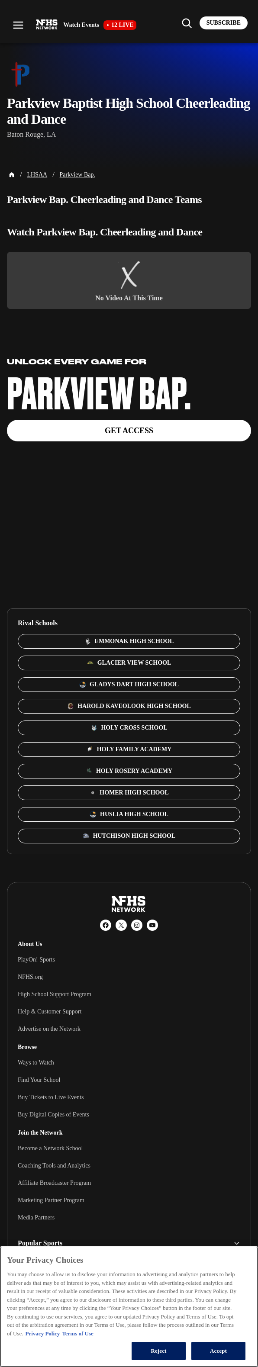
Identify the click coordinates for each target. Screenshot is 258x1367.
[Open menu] (18, 25)
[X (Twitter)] (121, 925)
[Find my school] (186, 23)
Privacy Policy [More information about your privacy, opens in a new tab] (43, 1333)
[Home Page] (11, 175)
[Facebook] (105, 925)
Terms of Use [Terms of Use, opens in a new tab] (77, 1333)
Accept (218, 1351)
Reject (158, 1351)
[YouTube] (152, 925)
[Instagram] (136, 925)
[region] (129, 1306)
